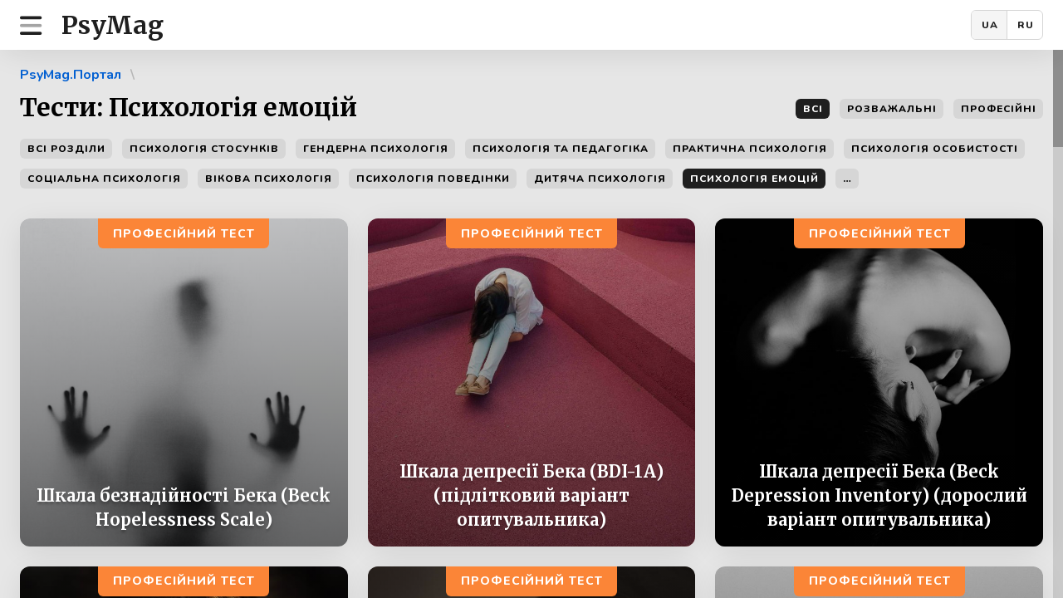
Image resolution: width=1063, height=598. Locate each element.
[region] (531, 324)
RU (1025, 25)
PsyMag (112, 25)
